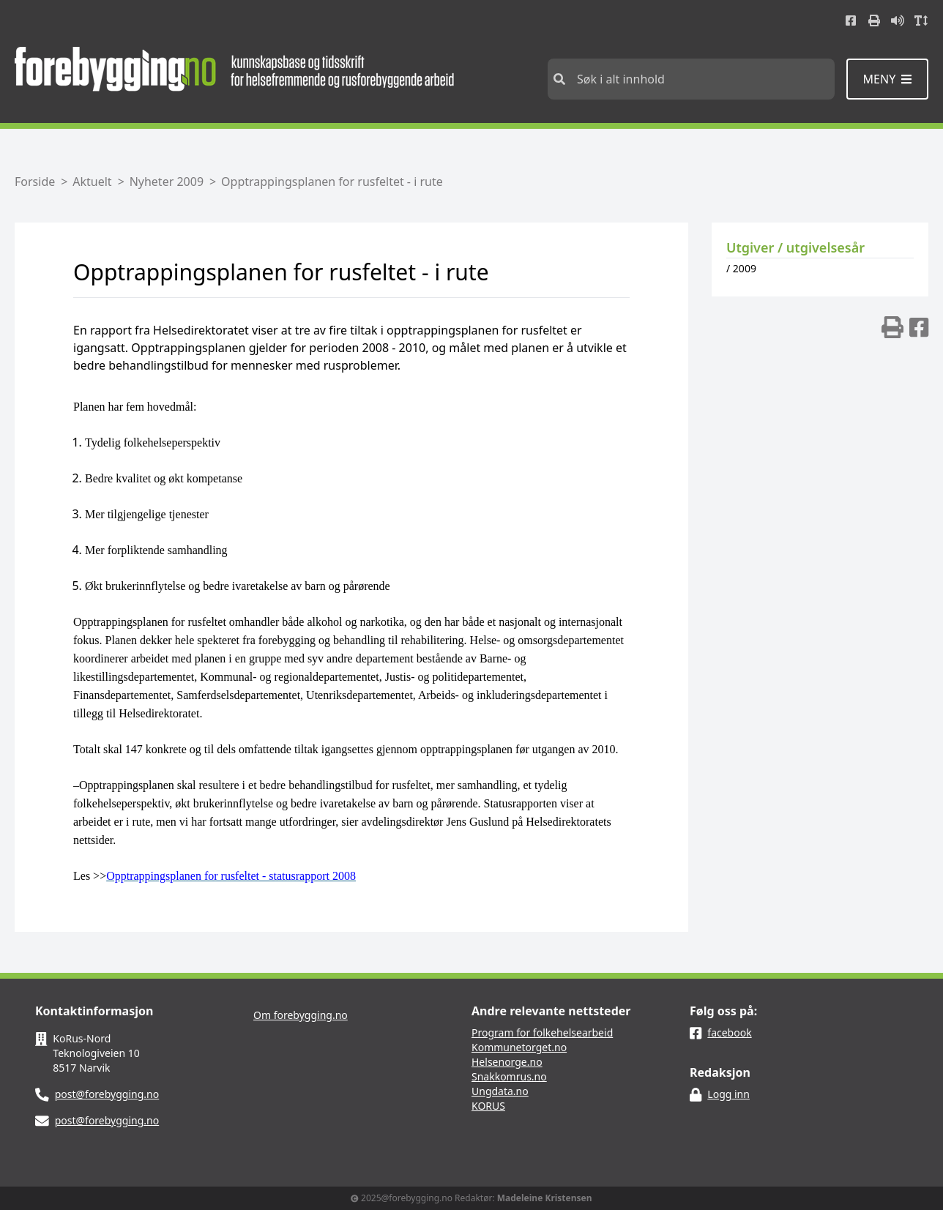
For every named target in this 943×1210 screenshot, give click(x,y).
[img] (892, 327)
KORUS (488, 1106)
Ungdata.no (500, 1091)
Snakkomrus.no (509, 1076)
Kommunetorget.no (519, 1047)
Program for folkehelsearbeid (542, 1032)
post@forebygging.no (107, 1094)
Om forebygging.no (300, 1015)
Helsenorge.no (507, 1062)
